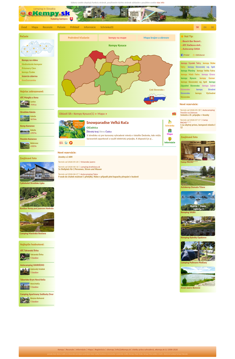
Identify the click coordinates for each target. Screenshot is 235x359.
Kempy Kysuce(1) (85, 114)
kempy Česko (28, 72)
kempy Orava (208, 74)
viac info (160, 2)
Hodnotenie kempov (32, 64)
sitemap (110, 349)
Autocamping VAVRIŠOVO (32, 265)
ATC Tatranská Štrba (29, 250)
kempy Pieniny (188, 70)
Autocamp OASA (191, 48)
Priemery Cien (29, 68)
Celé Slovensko (156, 89)
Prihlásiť (74, 27)
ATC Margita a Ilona (29, 97)
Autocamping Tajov (89, 175)
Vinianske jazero (87, 162)
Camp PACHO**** (189, 162)
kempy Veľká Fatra (206, 70)
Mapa (35, 27)
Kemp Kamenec (27, 126)
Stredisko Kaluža (27, 112)
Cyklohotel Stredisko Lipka (32, 183)
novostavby (111, 354)
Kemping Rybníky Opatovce (193, 237)
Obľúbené (200, 55)
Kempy (61, 349)
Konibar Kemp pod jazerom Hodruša (37, 208)
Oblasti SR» (66, 113)
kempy (131, 354)
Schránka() (107, 27)
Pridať (186, 55)
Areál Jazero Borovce (190, 287)
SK (197, 27)
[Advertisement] (37, 329)
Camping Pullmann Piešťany (194, 262)
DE (212, 27)
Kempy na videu (30, 60)
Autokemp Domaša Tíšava (193, 187)
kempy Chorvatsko (150, 354)
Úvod (24, 27)
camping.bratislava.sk (90, 167)
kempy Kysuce (188, 78)
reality (63, 354)
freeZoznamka (29, 80)
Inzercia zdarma (29, 76)
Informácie (90, 27)
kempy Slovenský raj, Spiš (201, 67)
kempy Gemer (207, 78)
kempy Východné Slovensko (198, 95)
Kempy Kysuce (117, 45)
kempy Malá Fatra (190, 74)
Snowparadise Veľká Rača (107, 122)
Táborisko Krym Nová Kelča (32, 279)
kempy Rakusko (182, 354)
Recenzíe (48, 27)
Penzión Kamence (28, 139)
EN (205, 27)
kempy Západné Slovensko (198, 84)
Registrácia (100, 349)
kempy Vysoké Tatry (191, 63)
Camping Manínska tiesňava (33, 233)
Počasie (61, 27)
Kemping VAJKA (188, 212)
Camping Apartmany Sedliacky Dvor (37, 294)
